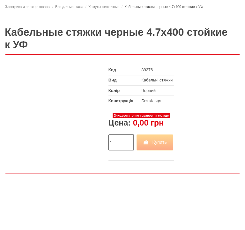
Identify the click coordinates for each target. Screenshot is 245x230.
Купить (155, 142)
